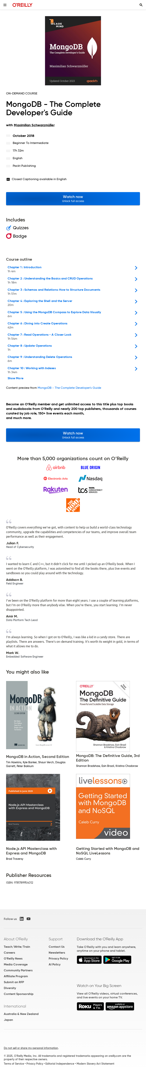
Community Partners (18, 970)
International (15, 1006)
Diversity (10, 988)
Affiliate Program (16, 976)
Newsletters (57, 953)
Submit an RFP (14, 982)
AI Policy (54, 964)
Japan (8, 1020)
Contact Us (56, 947)
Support (56, 939)
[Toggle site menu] (5, 5)
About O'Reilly (16, 939)
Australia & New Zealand (21, 1014)
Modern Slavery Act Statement (95, 1063)
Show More (15, 378)
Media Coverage (16, 964)
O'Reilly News (13, 958)
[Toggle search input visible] (141, 5)
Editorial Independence (59, 1063)
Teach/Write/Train (17, 947)
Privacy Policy (58, 958)
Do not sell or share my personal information (31, 1048)
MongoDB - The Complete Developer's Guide (69, 388)
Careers (9, 953)
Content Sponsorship (18, 994)
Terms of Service (14, 1063)
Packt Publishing (24, 166)
